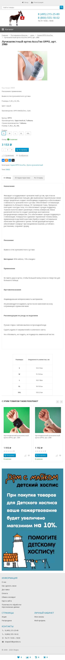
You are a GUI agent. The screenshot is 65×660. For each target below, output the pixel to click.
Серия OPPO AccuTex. (18, 165)
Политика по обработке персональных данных (11, 606)
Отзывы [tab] (38, 178)
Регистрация (37, 2)
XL (21, 133)
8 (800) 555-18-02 (49, 17)
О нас (4, 582)
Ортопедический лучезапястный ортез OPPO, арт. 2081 (47, 436)
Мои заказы (39, 617)
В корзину (21, 150)
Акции (4, 617)
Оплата (5, 593)
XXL (28, 133)
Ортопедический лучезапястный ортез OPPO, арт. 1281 (16, 436)
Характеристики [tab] (22, 178)
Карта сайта (7, 601)
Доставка (5, 589)
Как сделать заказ (9, 586)
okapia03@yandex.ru (13, 642)
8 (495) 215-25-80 (49, 14)
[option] (16, 433)
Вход (25, 2)
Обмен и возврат (9, 597)
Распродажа (7, 620)
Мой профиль (39, 620)
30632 (8, 170)
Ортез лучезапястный (35, 165)
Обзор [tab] (7, 178)
